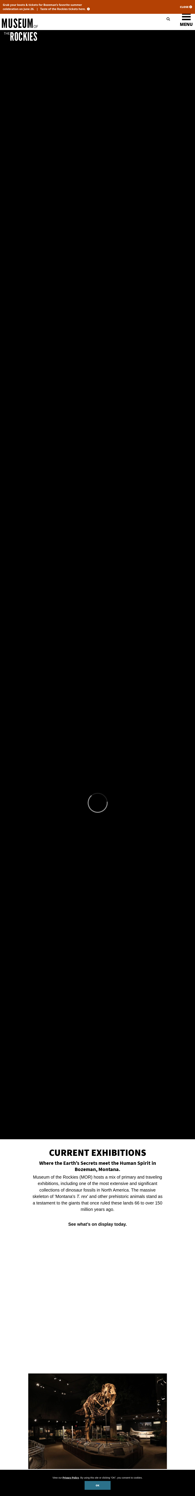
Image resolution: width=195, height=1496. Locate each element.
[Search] (168, 19)
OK (97, 1485)
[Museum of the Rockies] (49, 23)
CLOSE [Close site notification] (186, 7)
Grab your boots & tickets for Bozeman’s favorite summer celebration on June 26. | (49, 7)
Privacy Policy (71, 1477)
